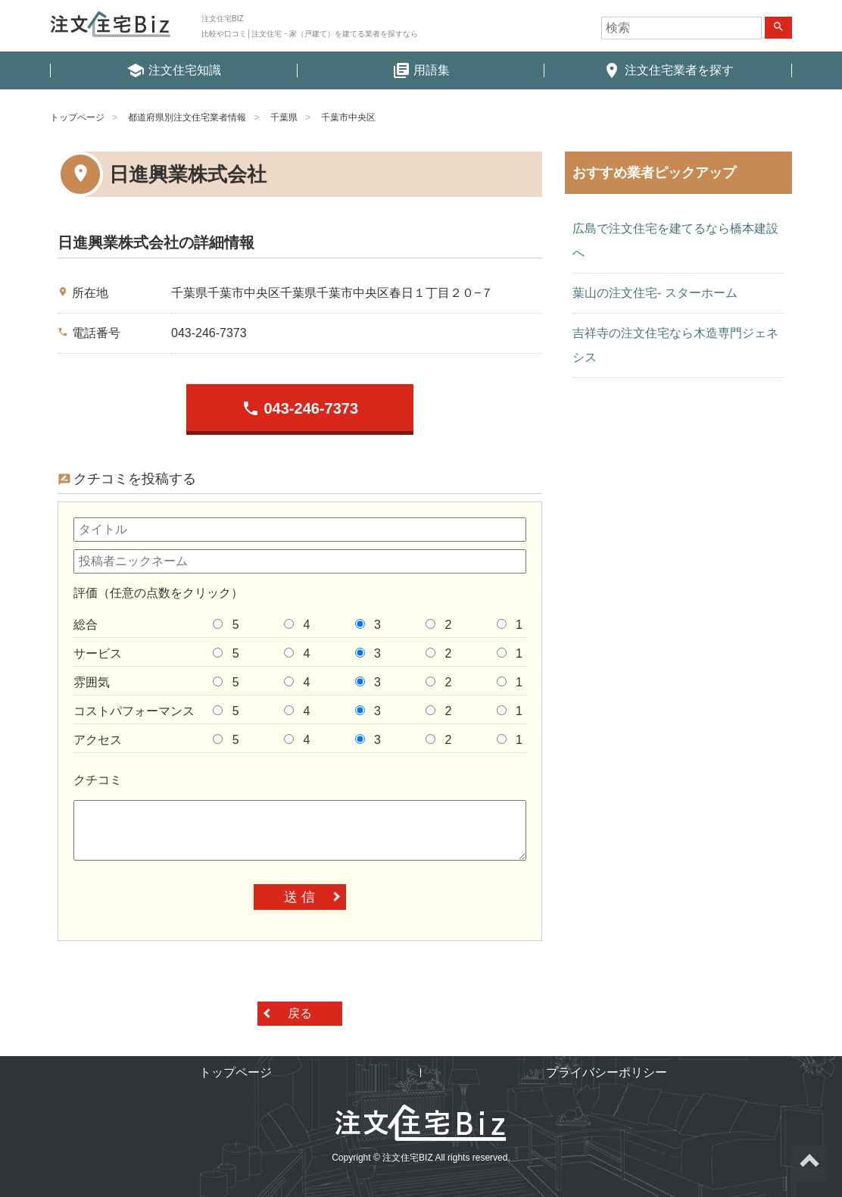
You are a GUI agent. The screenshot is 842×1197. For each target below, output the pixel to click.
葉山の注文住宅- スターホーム (655, 292)
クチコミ (97, 780)
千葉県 (284, 117)
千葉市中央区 (348, 117)
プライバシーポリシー (606, 1072)
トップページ (77, 117)
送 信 (299, 897)
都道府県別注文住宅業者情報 (187, 117)
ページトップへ (809, 1163)
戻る (300, 1013)
